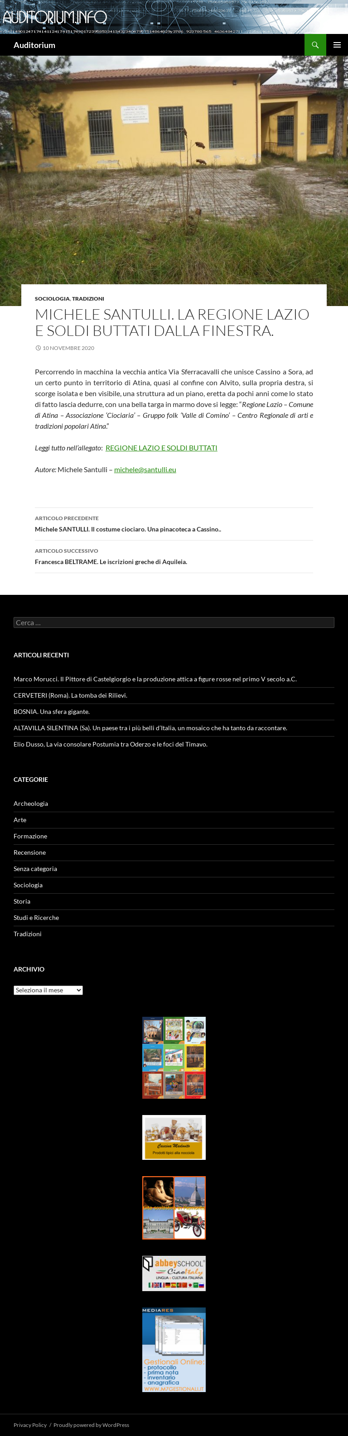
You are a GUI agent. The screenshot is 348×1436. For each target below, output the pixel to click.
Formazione (30, 836)
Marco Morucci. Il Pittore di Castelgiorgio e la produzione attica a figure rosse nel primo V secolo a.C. (155, 679)
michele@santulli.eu (145, 469)
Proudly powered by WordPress (91, 1425)
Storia (22, 901)
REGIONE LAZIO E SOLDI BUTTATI (162, 447)
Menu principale (337, 45)
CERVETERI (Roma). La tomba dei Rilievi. (70, 695)
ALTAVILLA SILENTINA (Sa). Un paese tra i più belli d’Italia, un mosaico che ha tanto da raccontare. (150, 728)
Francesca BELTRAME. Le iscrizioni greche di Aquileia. (174, 555)
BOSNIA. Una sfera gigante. (52, 711)
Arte (20, 819)
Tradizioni (88, 298)
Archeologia (31, 803)
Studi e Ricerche (36, 917)
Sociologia (52, 298)
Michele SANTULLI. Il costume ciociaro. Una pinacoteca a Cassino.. (174, 523)
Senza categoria (35, 868)
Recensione (30, 852)
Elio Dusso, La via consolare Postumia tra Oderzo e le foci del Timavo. (111, 744)
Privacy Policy (30, 1425)
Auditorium (34, 45)
